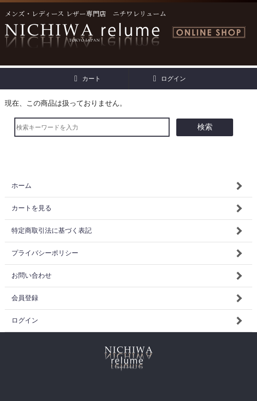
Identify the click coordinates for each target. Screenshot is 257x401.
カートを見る (31, 208)
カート (88, 78)
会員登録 (24, 298)
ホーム (21, 185)
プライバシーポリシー (44, 253)
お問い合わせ (31, 275)
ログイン (169, 78)
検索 (205, 127)
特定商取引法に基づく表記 (51, 230)
